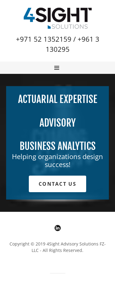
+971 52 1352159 (43, 39)
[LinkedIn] (58, 228)
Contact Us (57, 184)
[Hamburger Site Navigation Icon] (59, 67)
